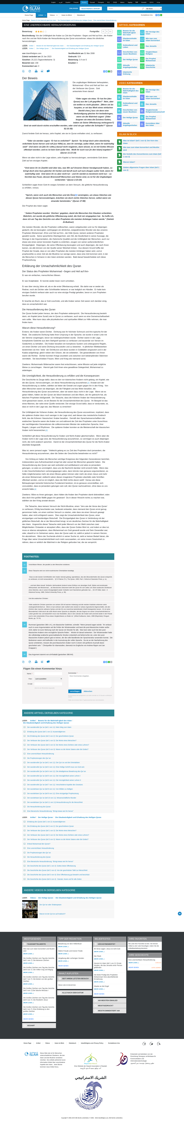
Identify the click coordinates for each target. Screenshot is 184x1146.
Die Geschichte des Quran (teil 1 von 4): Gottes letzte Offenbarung (50, 866)
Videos (52, 15)
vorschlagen (75, 691)
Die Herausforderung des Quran (37, 807)
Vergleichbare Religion (151, 53)
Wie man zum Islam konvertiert (153, 39)
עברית (158, 2)
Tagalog (130, 2)
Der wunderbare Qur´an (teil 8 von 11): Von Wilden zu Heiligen (48, 789)
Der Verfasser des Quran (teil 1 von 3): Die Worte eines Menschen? (50, 740)
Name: (30, 673)
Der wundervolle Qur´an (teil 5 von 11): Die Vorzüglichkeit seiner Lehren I (52, 776)
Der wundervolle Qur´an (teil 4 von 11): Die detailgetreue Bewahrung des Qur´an (55, 771)
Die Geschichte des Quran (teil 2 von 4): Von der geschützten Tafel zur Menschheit (55, 870)
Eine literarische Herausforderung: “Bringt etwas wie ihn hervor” (48, 811)
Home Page (29, 15)
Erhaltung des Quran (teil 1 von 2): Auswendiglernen (44, 732)
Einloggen (73, 8)
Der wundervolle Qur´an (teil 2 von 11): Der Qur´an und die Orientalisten (52, 762)
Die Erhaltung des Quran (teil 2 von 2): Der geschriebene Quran (49, 736)
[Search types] (154, 8)
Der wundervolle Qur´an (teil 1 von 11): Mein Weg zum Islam (48, 727)
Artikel (40, 15)
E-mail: (30, 684)
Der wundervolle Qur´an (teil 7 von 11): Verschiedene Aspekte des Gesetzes (53, 785)
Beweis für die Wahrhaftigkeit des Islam (131, 91)
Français (76, 2)
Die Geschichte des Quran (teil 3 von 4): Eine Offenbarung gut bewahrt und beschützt (57, 875)
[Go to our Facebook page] (144, 1044)
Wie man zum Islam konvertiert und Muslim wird (141, 148)
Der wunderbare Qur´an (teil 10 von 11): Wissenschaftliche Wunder (50, 798)
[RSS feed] (158, 1044)
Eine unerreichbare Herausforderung (39, 754)
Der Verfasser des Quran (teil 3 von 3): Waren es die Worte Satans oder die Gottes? (56, 749)
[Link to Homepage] (31, 8)
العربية (60, 2)
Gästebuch (81, 15)
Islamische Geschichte (150, 66)
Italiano (122, 2)
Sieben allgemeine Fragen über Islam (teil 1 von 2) (141, 168)
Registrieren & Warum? (90, 9)
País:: (31, 679)
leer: (25, 46)
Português (101, 2)
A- (103, 31)
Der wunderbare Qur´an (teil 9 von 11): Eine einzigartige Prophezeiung (51, 793)
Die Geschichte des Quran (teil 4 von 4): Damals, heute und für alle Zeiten (53, 879)
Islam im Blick (67, 15)
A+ (110, 31)
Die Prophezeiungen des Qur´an (37, 758)
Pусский (92, 2)
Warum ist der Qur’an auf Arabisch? (52, 914)
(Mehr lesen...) (28, 953)
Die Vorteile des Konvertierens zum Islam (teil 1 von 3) (142, 155)
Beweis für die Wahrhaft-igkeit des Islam (43, 20)
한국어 (151, 2)
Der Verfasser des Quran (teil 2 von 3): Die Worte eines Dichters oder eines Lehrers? (57, 745)
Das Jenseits (151, 46)
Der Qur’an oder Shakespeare (50, 905)
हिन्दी (137, 2)
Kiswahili (143, 2)
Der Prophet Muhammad (151, 60)
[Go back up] (180, 913)
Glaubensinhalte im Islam (130, 39)
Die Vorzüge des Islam (152, 33)
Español (68, 2)
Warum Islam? (129, 162)
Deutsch (84, 2)
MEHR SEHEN (28, 1019)
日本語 (115, 2)
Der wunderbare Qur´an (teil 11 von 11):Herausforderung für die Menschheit (53, 802)
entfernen (158, 962)
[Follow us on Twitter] (152, 1044)
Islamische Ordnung (127, 73)
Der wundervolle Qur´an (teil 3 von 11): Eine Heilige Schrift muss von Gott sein (54, 767)
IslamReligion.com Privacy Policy (92, 1043)
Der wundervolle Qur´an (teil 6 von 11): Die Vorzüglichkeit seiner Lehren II (52, 780)
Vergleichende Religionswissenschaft (155, 111)
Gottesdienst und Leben (130, 46)
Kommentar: (73, 673)
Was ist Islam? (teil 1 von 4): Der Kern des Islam (140, 142)
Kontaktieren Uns (147, 15)
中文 (108, 2)
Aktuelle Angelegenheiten (130, 66)
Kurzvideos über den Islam (153, 124)
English (53, 2)
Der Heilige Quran (42, 48)
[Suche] (143, 8)
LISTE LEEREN (156, 967)
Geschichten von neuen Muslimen (130, 53)
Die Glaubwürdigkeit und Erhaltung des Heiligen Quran (75, 20)
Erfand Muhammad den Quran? (37, 844)
